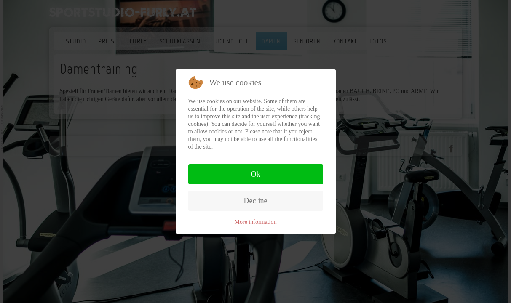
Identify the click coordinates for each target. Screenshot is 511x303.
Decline (256, 201)
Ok (255, 174)
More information (256, 222)
